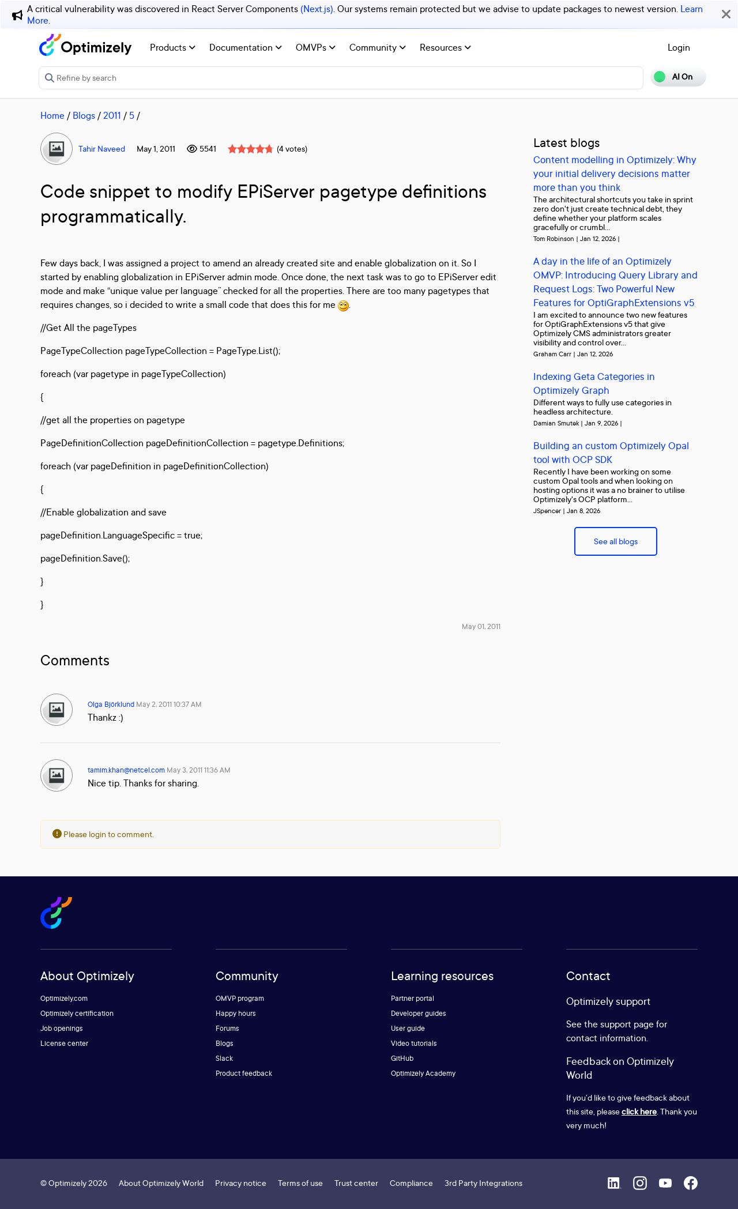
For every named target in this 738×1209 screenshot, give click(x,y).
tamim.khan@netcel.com (126, 770)
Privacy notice (240, 1182)
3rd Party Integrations (483, 1182)
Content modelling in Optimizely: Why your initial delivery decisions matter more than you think (614, 173)
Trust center (356, 1182)
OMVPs (316, 47)
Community (377, 47)
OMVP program (240, 998)
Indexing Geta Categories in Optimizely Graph (594, 383)
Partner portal (412, 998)
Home (52, 115)
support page (627, 1024)
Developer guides (418, 1013)
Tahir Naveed (101, 148)
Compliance (411, 1182)
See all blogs (616, 541)
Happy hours (236, 1013)
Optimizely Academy (423, 1073)
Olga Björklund (111, 704)
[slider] (251, 148)
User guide (408, 1028)
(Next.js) (316, 8)
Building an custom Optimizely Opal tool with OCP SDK (611, 452)
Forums (227, 1028)
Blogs (84, 115)
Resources (445, 47)
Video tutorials (414, 1043)
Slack (224, 1058)
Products (172, 47)
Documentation (245, 47)
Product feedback (244, 1073)
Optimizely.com (64, 998)
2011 (112, 115)
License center (64, 1043)
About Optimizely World (161, 1182)
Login (679, 47)
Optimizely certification (77, 1013)
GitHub (402, 1058)
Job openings (61, 1028)
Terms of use (300, 1182)
